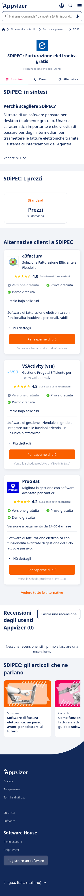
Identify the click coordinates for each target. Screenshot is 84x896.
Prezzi (40, 79)
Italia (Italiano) (32, 882)
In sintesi (14, 79)
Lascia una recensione (59, 614)
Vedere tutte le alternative (42, 592)
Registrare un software (25, 860)
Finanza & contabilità (24, 29)
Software (9, 821)
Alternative (68, 79)
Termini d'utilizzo (15, 797)
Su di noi (9, 813)
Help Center (11, 850)
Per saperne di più (41, 339)
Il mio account (13, 842)
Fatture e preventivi (55, 29)
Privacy (8, 781)
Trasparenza (12, 789)
